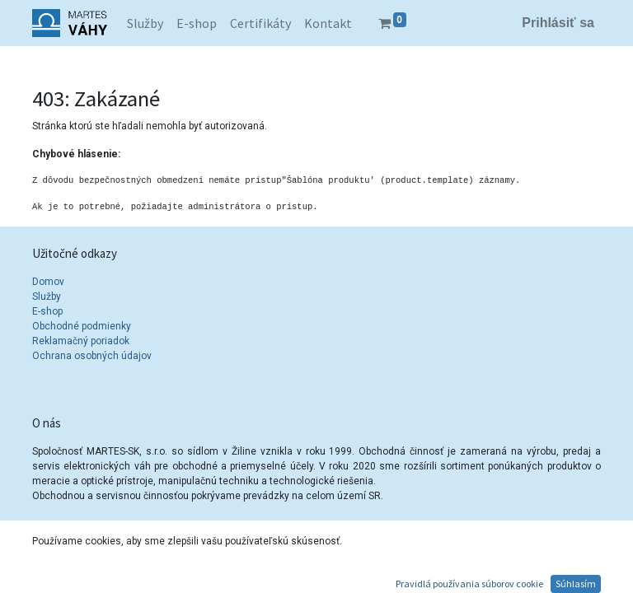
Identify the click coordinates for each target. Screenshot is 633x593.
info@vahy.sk (84, 586)
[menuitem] (145, 23)
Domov (48, 281)
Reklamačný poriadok (80, 341)
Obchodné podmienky (81, 326)
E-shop (47, 311)
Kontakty (73, 571)
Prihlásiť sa (558, 23)
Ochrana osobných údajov (93, 356)
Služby (46, 296)
